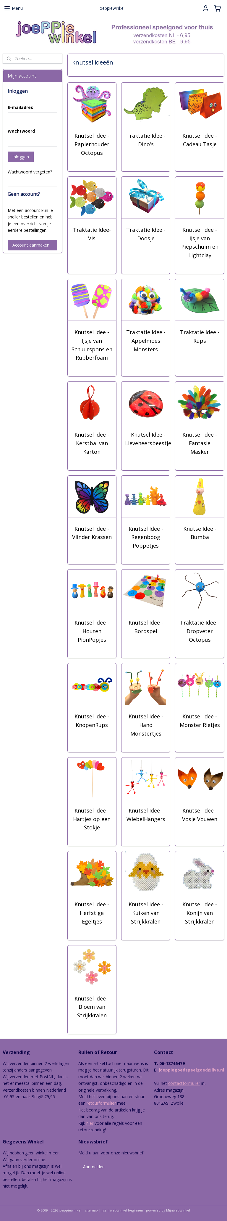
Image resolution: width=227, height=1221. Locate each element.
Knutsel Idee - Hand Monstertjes (146, 725)
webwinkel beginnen (126, 1210)
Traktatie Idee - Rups (200, 336)
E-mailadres (20, 107)
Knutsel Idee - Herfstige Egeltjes (92, 913)
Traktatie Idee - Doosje (146, 234)
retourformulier (101, 1103)
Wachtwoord (21, 131)
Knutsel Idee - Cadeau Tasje (200, 140)
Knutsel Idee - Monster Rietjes (200, 720)
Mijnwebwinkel (178, 1210)
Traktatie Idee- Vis (92, 234)
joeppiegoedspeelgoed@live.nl (191, 1070)
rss (104, 1210)
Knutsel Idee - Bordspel (146, 627)
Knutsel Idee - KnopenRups (92, 720)
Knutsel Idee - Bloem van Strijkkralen (92, 1007)
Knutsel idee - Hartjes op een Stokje (92, 819)
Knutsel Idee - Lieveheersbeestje (148, 439)
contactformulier (184, 1083)
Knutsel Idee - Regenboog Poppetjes (146, 537)
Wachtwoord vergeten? (30, 172)
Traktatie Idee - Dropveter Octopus (200, 631)
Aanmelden (94, 1166)
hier (89, 1123)
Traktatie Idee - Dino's (146, 140)
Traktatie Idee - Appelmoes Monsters (146, 341)
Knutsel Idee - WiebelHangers (146, 814)
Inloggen (20, 157)
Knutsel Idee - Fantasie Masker (200, 443)
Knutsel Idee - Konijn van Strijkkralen (200, 913)
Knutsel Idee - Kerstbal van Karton (92, 443)
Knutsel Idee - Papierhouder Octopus (91, 144)
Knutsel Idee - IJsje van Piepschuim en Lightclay (199, 242)
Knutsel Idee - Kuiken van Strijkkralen (146, 913)
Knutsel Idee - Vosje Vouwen (200, 814)
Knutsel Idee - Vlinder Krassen (92, 532)
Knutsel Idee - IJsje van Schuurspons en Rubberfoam (92, 345)
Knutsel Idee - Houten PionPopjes (92, 631)
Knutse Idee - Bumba (199, 532)
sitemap (91, 1210)
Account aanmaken (30, 245)
